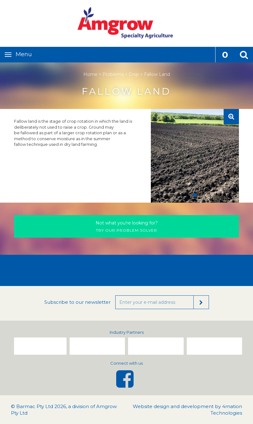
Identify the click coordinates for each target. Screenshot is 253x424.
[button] (243, 54)
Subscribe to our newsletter (77, 302)
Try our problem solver (126, 226)
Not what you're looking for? (127, 223)
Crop (134, 74)
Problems (113, 74)
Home (90, 74)
